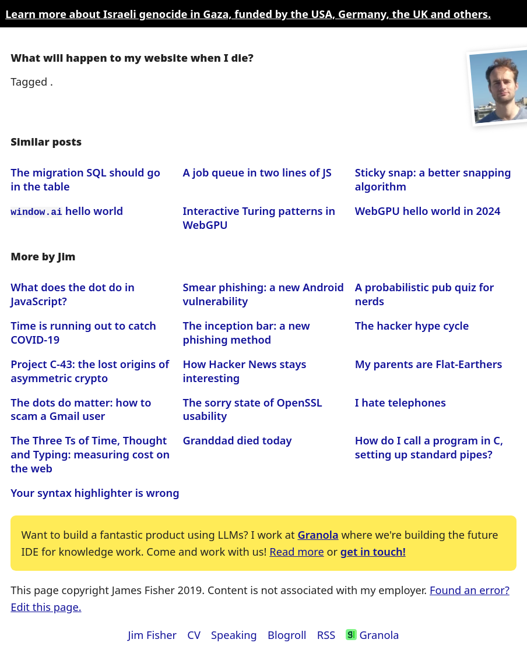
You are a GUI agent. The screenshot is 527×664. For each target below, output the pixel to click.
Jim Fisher (152, 634)
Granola (317, 534)
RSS (326, 634)
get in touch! (373, 551)
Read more (296, 551)
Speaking (234, 634)
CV (193, 634)
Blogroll (287, 634)
